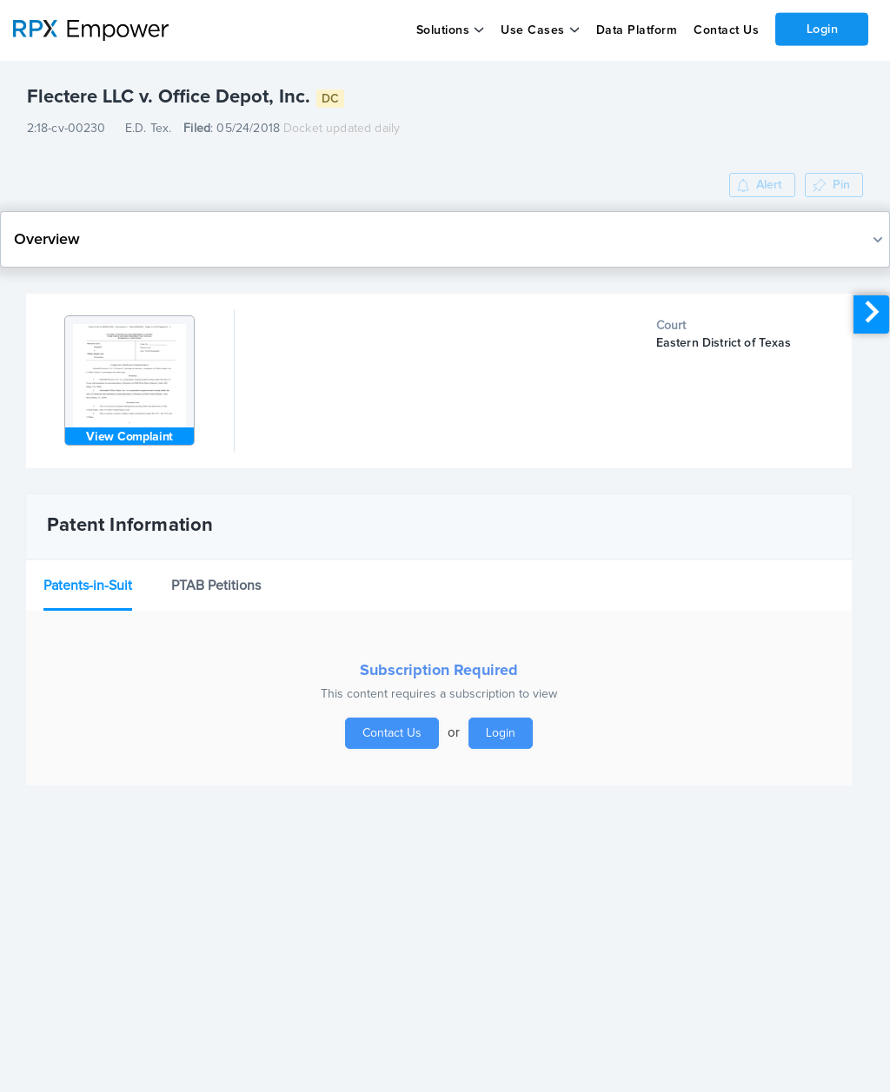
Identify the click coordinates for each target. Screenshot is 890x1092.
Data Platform (636, 30)
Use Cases (533, 30)
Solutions (442, 30)
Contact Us (725, 30)
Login (822, 29)
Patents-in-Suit (87, 585)
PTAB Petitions (216, 585)
